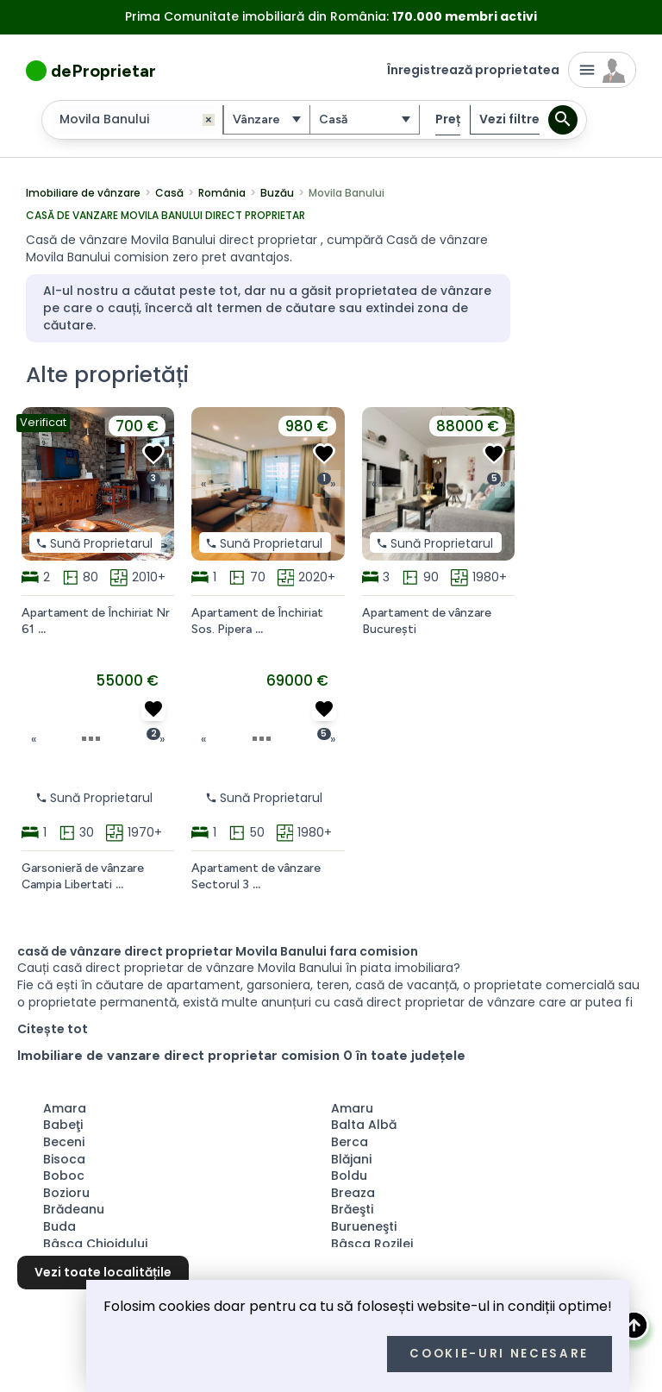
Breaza (353, 1192)
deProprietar (103, 70)
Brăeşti (352, 1208)
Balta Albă (364, 1123)
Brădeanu (73, 1208)
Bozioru (66, 1192)
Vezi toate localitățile (103, 1271)
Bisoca (64, 1158)
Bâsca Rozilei (372, 1242)
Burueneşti (364, 1225)
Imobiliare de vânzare (83, 192)
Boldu (349, 1174)
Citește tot (52, 1028)
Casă (169, 192)
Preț (447, 118)
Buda (59, 1225)
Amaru (352, 1107)
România (222, 192)
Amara (64, 1107)
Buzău (277, 192)
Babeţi (63, 1123)
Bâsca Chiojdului (95, 1242)
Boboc (63, 1174)
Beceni (63, 1141)
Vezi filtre (509, 119)
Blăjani (351, 1158)
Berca (349, 1141)
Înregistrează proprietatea (473, 69)
